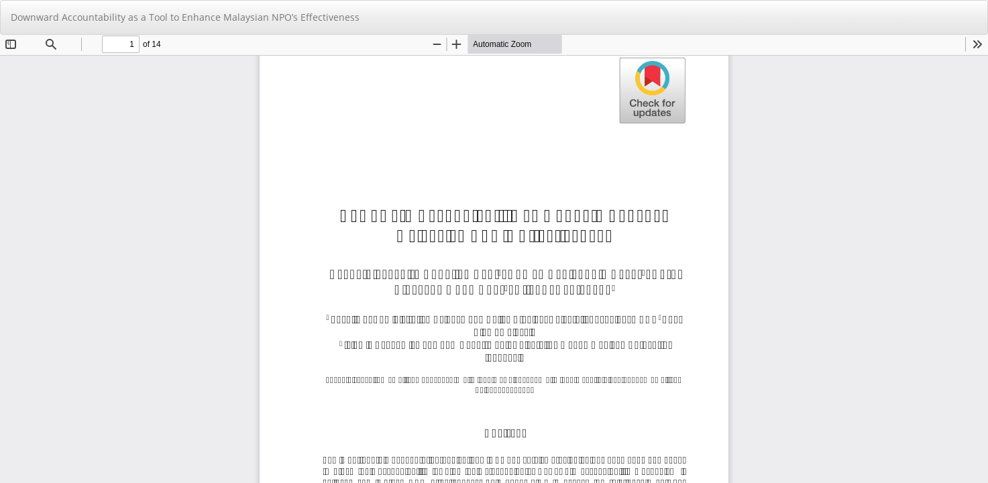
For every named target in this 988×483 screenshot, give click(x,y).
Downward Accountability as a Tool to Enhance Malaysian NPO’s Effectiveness (185, 17)
